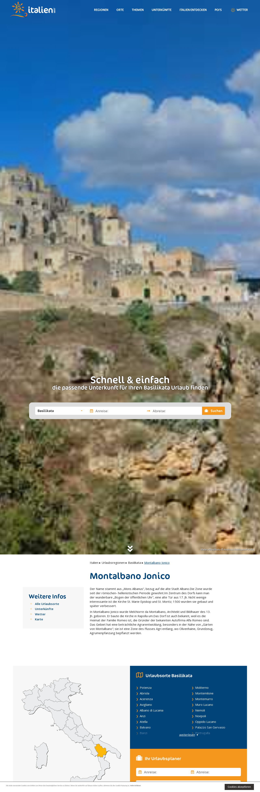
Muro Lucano (204, 694)
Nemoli (200, 699)
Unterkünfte (161, 10)
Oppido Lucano (205, 711)
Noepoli (200, 705)
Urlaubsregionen (113, 563)
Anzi (142, 705)
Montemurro (204, 688)
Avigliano (146, 694)
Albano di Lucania (151, 699)
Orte (120, 10)
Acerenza (146, 688)
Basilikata (134, 563)
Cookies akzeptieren (239, 787)
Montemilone (204, 682)
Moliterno (202, 677)
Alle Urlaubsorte (47, 604)
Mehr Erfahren (197, 786)
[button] (60, 411)
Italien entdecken (193, 10)
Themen (138, 10)
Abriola (144, 682)
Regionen (101, 10)
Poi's (218, 10)
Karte (39, 619)
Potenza (146, 677)
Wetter (239, 10)
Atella (143, 711)
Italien (94, 563)
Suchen (213, 411)
